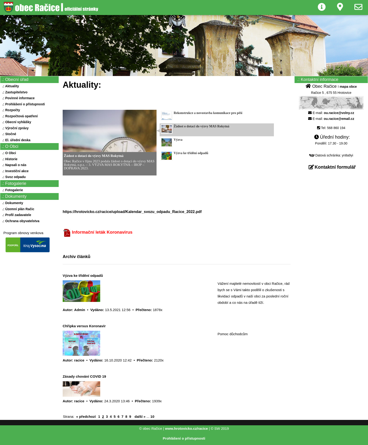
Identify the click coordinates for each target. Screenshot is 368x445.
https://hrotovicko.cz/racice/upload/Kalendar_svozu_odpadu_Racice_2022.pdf (132, 212)
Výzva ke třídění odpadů (83, 276)
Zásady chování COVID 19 (84, 376)
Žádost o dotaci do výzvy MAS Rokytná (93, 156)
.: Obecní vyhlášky (15, 122)
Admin (79, 310)
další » (140, 416)
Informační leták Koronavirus (102, 232)
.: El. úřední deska (15, 140)
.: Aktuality (9, 86)
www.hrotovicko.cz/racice (186, 428)
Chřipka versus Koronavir (84, 326)
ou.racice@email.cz (339, 119)
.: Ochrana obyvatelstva (19, 221)
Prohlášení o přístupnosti (184, 438)
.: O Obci (8, 153)
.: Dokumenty (11, 203)
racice (79, 360)
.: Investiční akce (14, 171)
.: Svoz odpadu (13, 177)
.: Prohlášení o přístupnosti (22, 104)
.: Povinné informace (17, 98)
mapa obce (348, 86)
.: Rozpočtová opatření (19, 116)
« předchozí (86, 416)
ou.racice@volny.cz (339, 113)
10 (152, 416)
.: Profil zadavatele (15, 215)
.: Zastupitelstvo (13, 92)
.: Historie (8, 159)
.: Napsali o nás (13, 165)
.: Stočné (8, 134)
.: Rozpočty (10, 110)
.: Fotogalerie (11, 190)
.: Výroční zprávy (14, 128)
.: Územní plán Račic (17, 209)
